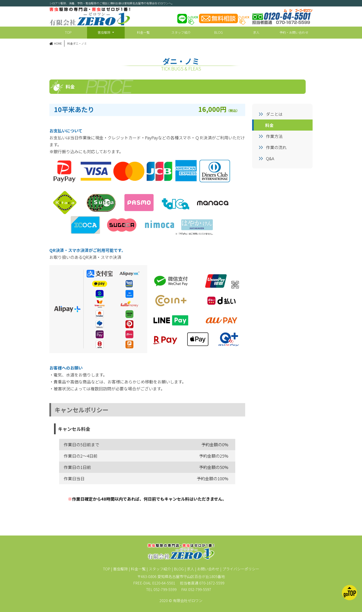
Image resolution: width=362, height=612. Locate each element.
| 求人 (189, 569)
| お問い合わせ (207, 569)
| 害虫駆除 (119, 569)
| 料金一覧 (137, 569)
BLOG (218, 32)
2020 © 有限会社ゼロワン (181, 600)
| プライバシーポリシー (239, 569)
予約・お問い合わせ (293, 32)
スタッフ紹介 (181, 32)
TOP (68, 32)
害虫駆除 (104, 32)
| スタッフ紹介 (159, 569)
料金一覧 (143, 32)
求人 (256, 32)
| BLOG (178, 569)
